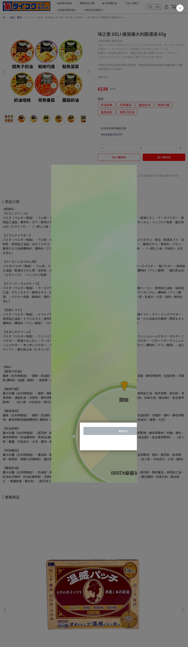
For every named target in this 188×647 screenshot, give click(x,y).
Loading (94, 323)
